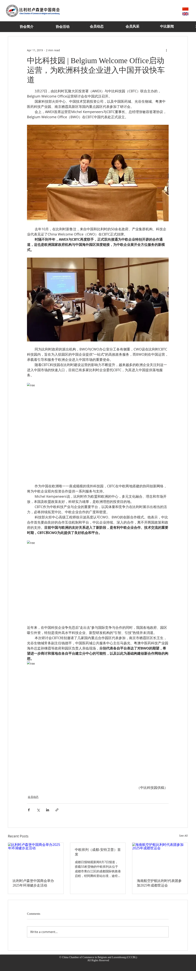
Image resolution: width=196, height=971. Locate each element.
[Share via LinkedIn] (47, 810)
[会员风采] (132, 27)
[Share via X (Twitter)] (38, 810)
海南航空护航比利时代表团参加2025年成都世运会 (159, 883)
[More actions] (166, 50)
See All (183, 835)
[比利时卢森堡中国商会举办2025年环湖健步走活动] (35, 858)
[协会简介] (26, 27)
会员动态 (33, 797)
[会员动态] (96, 27)
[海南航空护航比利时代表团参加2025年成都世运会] (160, 858)
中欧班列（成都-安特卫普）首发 (98, 852)
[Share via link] (57, 810)
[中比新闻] (167, 27)
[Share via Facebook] (29, 810)
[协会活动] (62, 27)
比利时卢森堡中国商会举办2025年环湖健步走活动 (33, 883)
